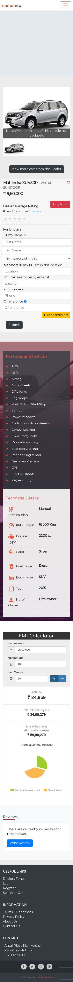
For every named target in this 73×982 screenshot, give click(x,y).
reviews (35, 211)
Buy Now (60, 204)
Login (7, 883)
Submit (14, 325)
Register (9, 888)
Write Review (20, 843)
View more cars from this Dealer (36, 169)
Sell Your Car (13, 893)
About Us (10, 921)
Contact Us (11, 926)
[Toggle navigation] (65, 5)
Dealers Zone (13, 879)
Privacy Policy (13, 917)
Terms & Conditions (18, 912)
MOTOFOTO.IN (45, 977)
